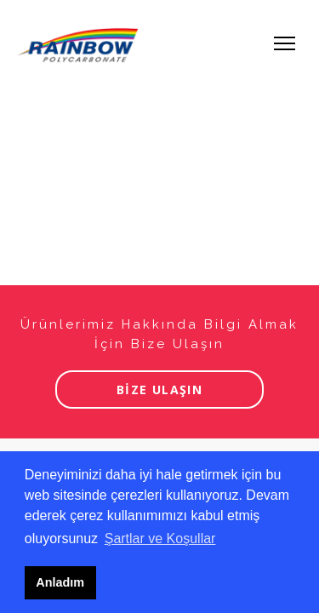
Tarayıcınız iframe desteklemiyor (159, 306)
